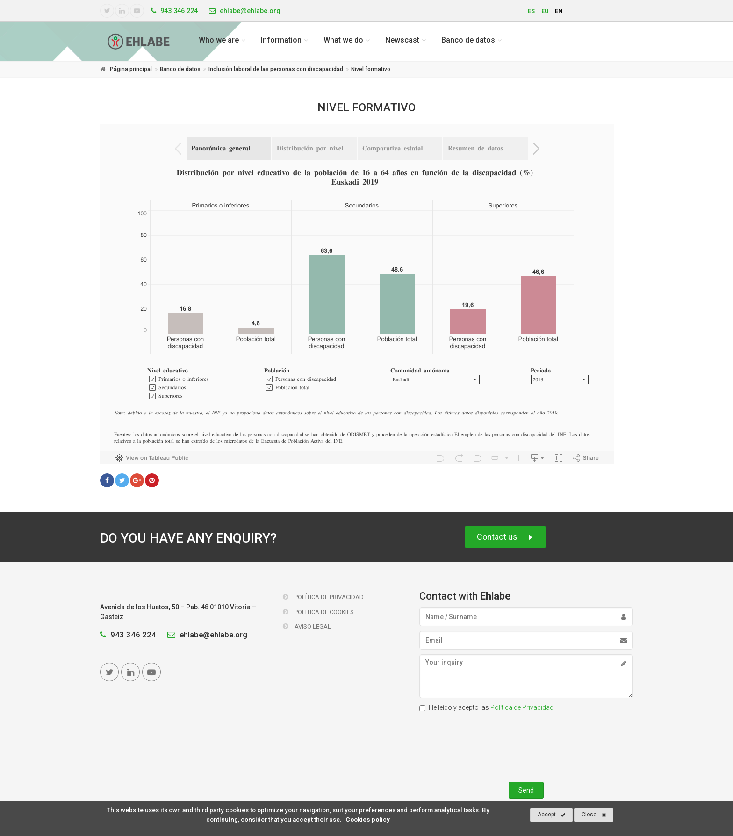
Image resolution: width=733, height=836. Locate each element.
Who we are (219, 40)
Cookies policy (367, 819)
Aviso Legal (307, 626)
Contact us (505, 537)
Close (594, 815)
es (531, 11)
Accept (552, 815)
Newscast (402, 40)
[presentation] (526, 745)
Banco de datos (468, 40)
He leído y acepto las (486, 707)
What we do (343, 40)
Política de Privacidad (323, 596)
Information (281, 40)
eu (544, 11)
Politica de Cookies (318, 611)
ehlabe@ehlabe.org (205, 634)
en (558, 11)
